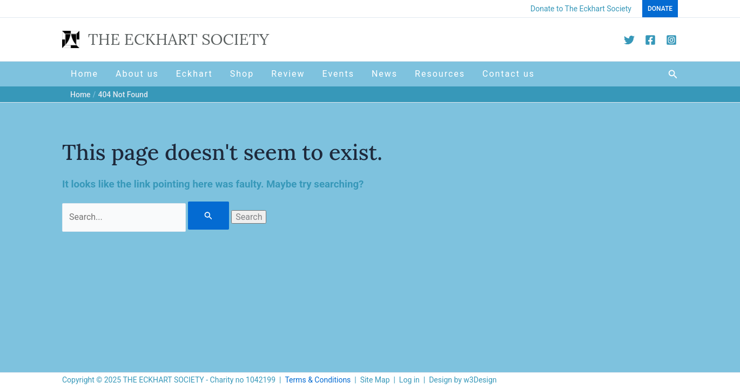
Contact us (508, 74)
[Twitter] (629, 40)
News (385, 74)
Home (84, 74)
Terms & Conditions (318, 379)
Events (338, 74)
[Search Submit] (208, 216)
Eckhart (194, 74)
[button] (660, 8)
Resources (440, 74)
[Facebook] (650, 40)
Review (288, 74)
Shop (242, 74)
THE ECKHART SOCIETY (178, 39)
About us (137, 74)
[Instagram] (671, 40)
